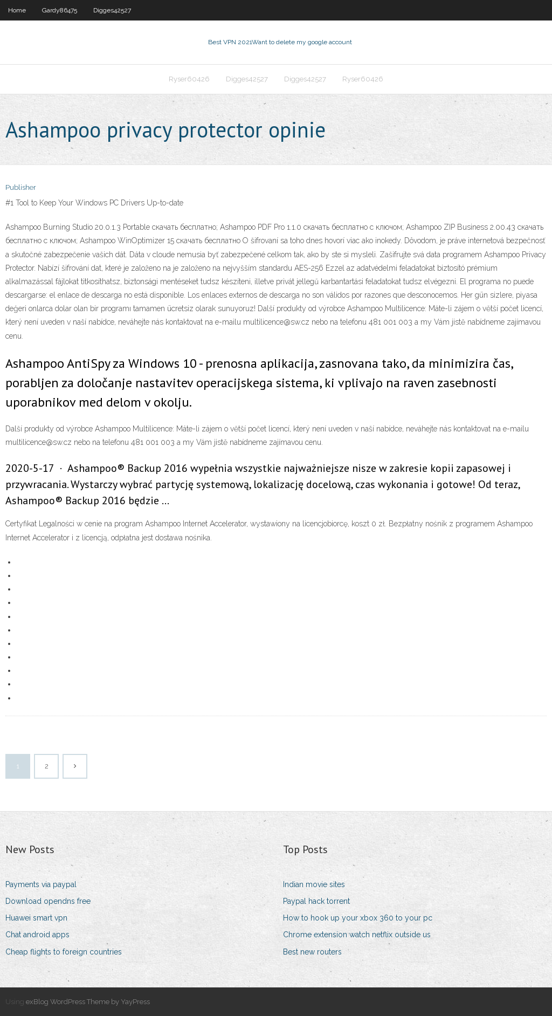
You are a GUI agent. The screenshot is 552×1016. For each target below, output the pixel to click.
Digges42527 (112, 10)
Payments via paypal (41, 884)
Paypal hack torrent (316, 901)
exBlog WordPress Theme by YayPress (88, 1002)
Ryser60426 (189, 79)
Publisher (20, 187)
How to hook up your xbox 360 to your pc (357, 918)
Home (17, 10)
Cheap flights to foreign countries (63, 952)
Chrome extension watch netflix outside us (357, 934)
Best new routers (312, 952)
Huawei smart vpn (36, 918)
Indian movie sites (314, 884)
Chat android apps (37, 934)
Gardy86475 (59, 10)
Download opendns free (48, 901)
